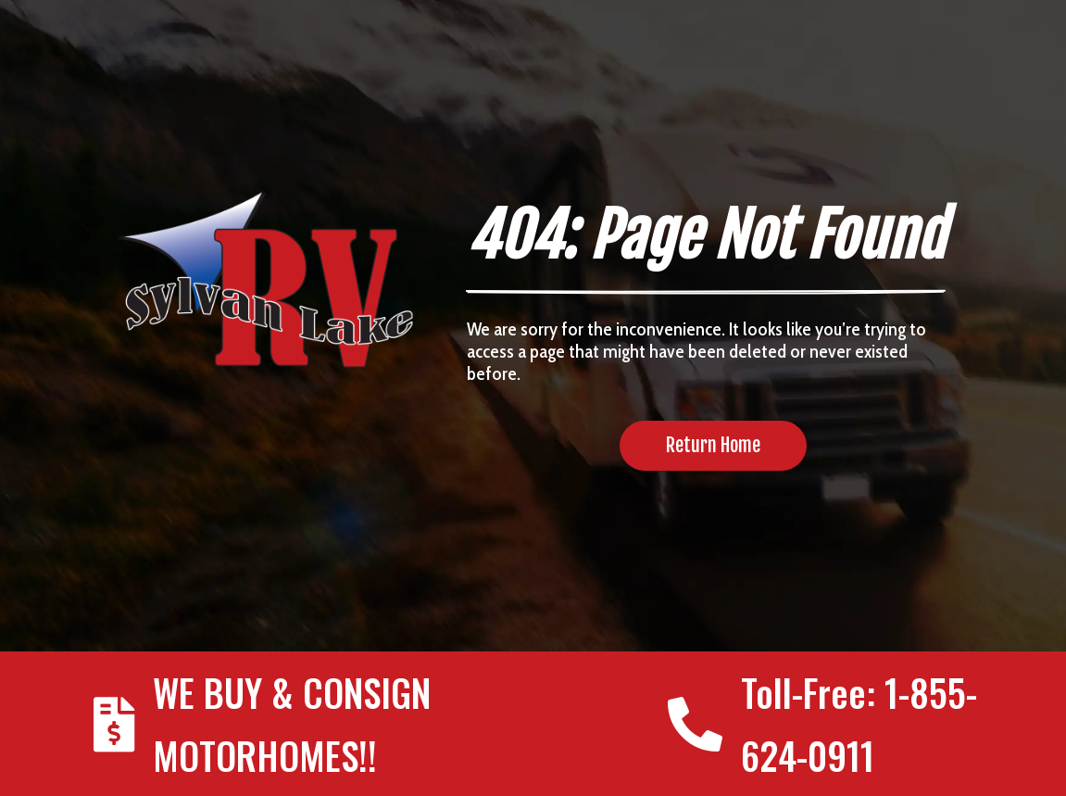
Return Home (713, 445)
